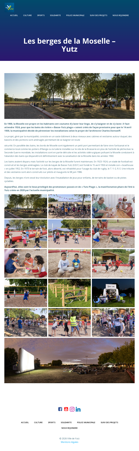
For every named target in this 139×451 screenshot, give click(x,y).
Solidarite (55, 15)
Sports (41, 15)
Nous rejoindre (121, 15)
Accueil (14, 15)
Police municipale (75, 15)
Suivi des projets (98, 15)
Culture (27, 15)
